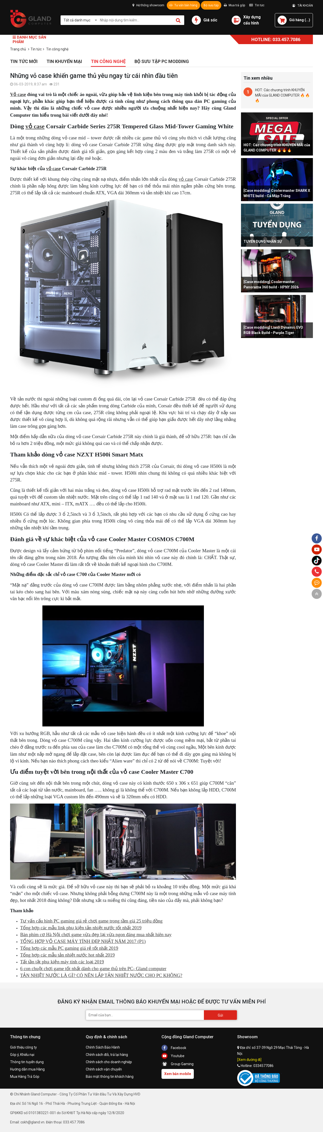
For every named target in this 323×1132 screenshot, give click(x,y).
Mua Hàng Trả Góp (24, 1077)
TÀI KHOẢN (302, 5)
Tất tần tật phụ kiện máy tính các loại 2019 (62, 961)
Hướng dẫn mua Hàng (27, 1069)
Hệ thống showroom (148, 5)
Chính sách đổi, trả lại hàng (107, 1055)
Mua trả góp (234, 5)
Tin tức (256, 5)
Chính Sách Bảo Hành (103, 1047)
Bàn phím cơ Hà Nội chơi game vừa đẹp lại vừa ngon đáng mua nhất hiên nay (96, 934)
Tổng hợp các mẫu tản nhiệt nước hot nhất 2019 (67, 955)
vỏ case (35, 126)
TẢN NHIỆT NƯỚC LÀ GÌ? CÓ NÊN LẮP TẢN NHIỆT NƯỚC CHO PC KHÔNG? (101, 975)
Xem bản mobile (177, 1074)
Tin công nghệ (108, 61)
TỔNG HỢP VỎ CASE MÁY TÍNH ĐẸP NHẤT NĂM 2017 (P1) (83, 941)
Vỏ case (18, 94)
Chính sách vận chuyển (104, 1069)
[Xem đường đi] (249, 1060)
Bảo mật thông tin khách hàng (109, 1077)
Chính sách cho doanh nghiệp (109, 1062)
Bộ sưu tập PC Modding (161, 61)
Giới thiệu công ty (23, 1047)
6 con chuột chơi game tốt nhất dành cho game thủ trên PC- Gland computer (93, 968)
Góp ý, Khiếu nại (22, 1055)
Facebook (174, 1048)
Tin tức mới (24, 61)
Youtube (173, 1056)
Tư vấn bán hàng (183, 5)
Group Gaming (178, 1064)
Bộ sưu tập (211, 5)
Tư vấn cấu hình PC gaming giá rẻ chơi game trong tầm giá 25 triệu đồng (91, 921)
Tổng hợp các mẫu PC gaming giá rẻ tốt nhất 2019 (69, 948)
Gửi (220, 1015)
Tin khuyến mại (64, 61)
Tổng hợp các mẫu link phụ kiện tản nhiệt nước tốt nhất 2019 (81, 927)
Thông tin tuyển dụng (27, 1062)
